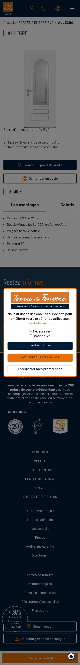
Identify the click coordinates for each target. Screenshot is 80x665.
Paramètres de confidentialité (72, 657)
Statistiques (42, 336)
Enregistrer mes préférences (40, 369)
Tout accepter (40, 345)
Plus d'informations (40, 323)
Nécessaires (42, 331)
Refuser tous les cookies (40, 357)
